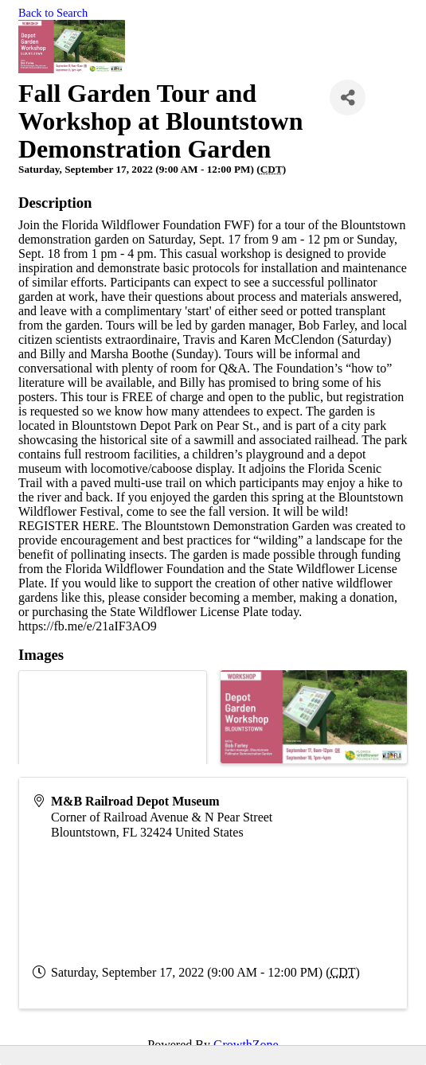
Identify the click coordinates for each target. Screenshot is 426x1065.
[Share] (347, 97)
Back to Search (53, 12)
